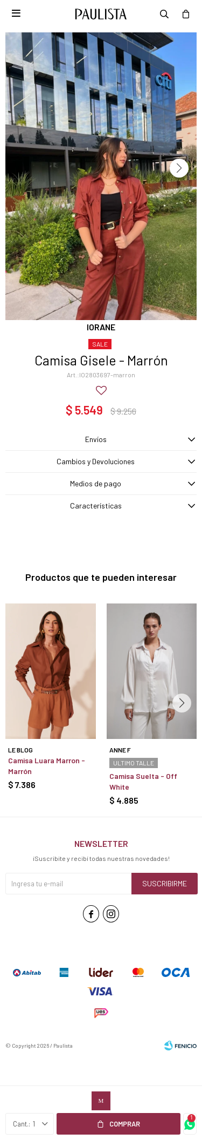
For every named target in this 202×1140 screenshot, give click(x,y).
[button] (179, 168)
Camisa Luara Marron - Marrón (46, 766)
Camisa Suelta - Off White (143, 781)
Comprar (124, 1123)
